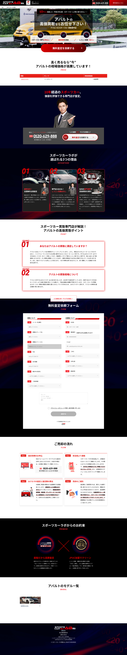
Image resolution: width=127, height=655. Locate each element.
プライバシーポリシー (57, 408)
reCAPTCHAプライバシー (59, 639)
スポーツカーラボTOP (63, 636)
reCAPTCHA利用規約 (68, 639)
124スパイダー (25, 79)
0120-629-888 (45, 136)
